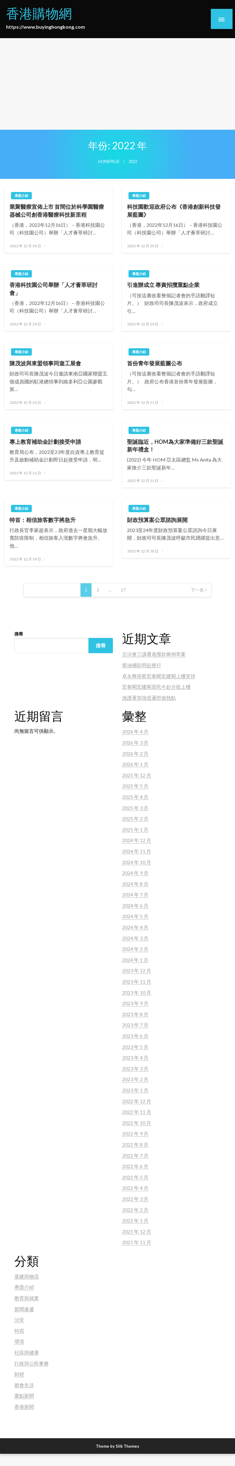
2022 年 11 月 (136, 1112)
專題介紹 (21, 195)
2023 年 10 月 (136, 992)
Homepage (109, 161)
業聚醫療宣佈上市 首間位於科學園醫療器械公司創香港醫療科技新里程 (56, 210)
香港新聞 (24, 1407)
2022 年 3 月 (135, 1199)
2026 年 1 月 (135, 764)
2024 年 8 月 (135, 884)
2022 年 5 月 (135, 1177)
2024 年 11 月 (136, 851)
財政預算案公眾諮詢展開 (157, 519)
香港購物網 (39, 13)
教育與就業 (26, 1298)
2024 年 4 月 (135, 927)
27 (123, 589)
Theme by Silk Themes (117, 1446)
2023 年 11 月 (136, 981)
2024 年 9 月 (135, 873)
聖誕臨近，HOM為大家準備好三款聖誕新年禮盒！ (175, 445)
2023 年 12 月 (136, 970)
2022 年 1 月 (135, 1220)
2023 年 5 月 (135, 1047)
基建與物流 (26, 1276)
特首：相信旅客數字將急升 (42, 519)
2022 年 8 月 (135, 1144)
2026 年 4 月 (135, 731)
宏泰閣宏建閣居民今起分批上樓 (156, 687)
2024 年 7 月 (135, 894)
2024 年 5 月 (135, 916)
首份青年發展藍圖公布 (154, 363)
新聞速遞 (24, 1309)
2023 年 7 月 (135, 1025)
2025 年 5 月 (135, 786)
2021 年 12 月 (136, 1231)
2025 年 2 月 (135, 818)
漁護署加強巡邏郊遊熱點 (149, 697)
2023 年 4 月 (135, 1057)
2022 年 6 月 (135, 1166)
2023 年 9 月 (135, 1003)
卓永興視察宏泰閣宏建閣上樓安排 (159, 676)
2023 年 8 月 (135, 1014)
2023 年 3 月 (135, 1068)
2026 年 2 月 (135, 753)
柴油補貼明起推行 (141, 665)
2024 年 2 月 (135, 949)
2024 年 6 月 (135, 905)
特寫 (19, 1331)
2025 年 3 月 (135, 808)
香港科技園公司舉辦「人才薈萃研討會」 (53, 288)
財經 (19, 1374)
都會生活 (24, 1385)
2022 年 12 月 (136, 1101)
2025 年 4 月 (135, 797)
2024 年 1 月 (135, 960)
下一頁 (197, 589)
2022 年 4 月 (135, 1188)
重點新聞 (24, 1396)
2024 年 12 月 (136, 840)
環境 (19, 1341)
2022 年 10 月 (136, 1123)
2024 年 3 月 (135, 938)
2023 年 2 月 (135, 1079)
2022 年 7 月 (135, 1155)
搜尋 (18, 633)
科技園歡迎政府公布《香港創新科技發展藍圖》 (174, 210)
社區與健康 (26, 1352)
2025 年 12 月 (136, 775)
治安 (19, 1320)
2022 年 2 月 (135, 1210)
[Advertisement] (117, 84)
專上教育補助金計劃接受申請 (45, 441)
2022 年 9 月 (135, 1133)
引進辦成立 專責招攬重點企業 (163, 284)
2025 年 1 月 (135, 829)
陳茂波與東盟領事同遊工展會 (45, 363)
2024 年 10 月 (136, 862)
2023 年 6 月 (135, 1036)
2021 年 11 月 (136, 1242)
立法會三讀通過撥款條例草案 (154, 654)
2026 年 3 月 (135, 742)
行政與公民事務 (31, 1363)
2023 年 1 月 (135, 1090)
